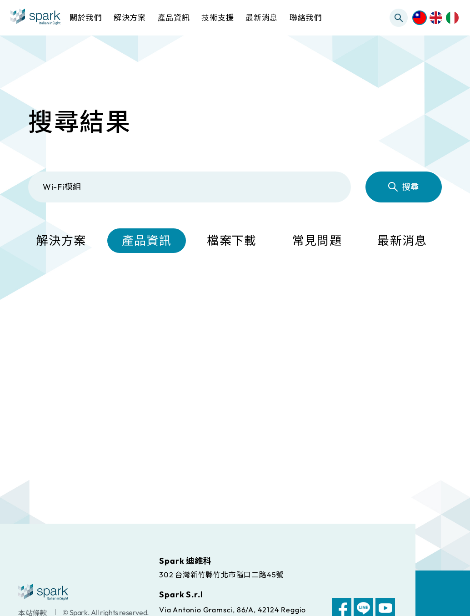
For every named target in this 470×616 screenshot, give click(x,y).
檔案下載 (231, 241)
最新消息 (402, 241)
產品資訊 (146, 241)
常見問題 (317, 241)
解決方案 (61, 241)
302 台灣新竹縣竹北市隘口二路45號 (221, 574)
